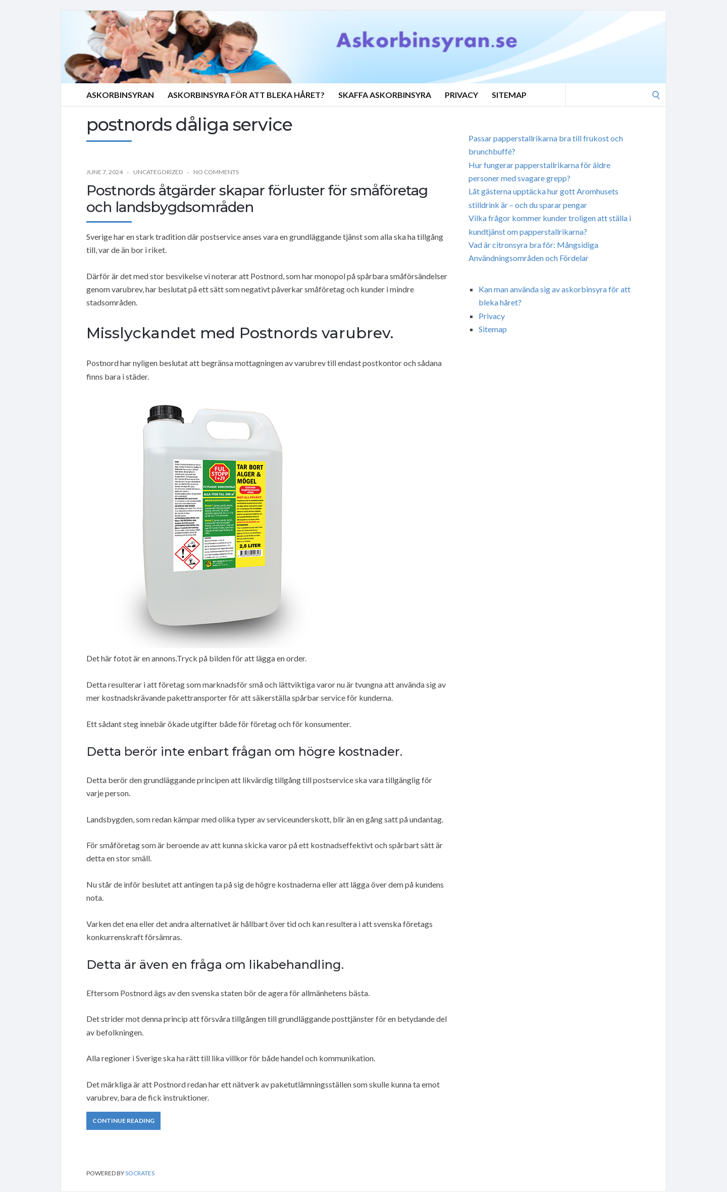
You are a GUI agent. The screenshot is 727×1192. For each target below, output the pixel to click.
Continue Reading (123, 1120)
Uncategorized (158, 172)
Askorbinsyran (120, 94)
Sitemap (509, 94)
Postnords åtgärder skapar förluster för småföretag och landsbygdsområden (257, 199)
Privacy (461, 94)
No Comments (216, 172)
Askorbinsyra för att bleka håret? (246, 94)
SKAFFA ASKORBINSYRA (384, 94)
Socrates (139, 1173)
